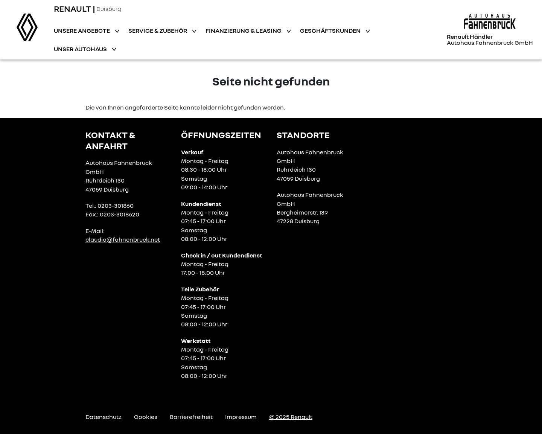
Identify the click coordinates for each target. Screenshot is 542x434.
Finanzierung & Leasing (244, 30)
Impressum (241, 416)
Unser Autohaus (81, 49)
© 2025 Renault (290, 416)
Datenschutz (103, 416)
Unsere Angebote (82, 30)
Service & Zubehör (158, 30)
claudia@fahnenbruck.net (122, 239)
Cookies (145, 416)
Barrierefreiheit (191, 416)
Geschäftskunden (331, 30)
